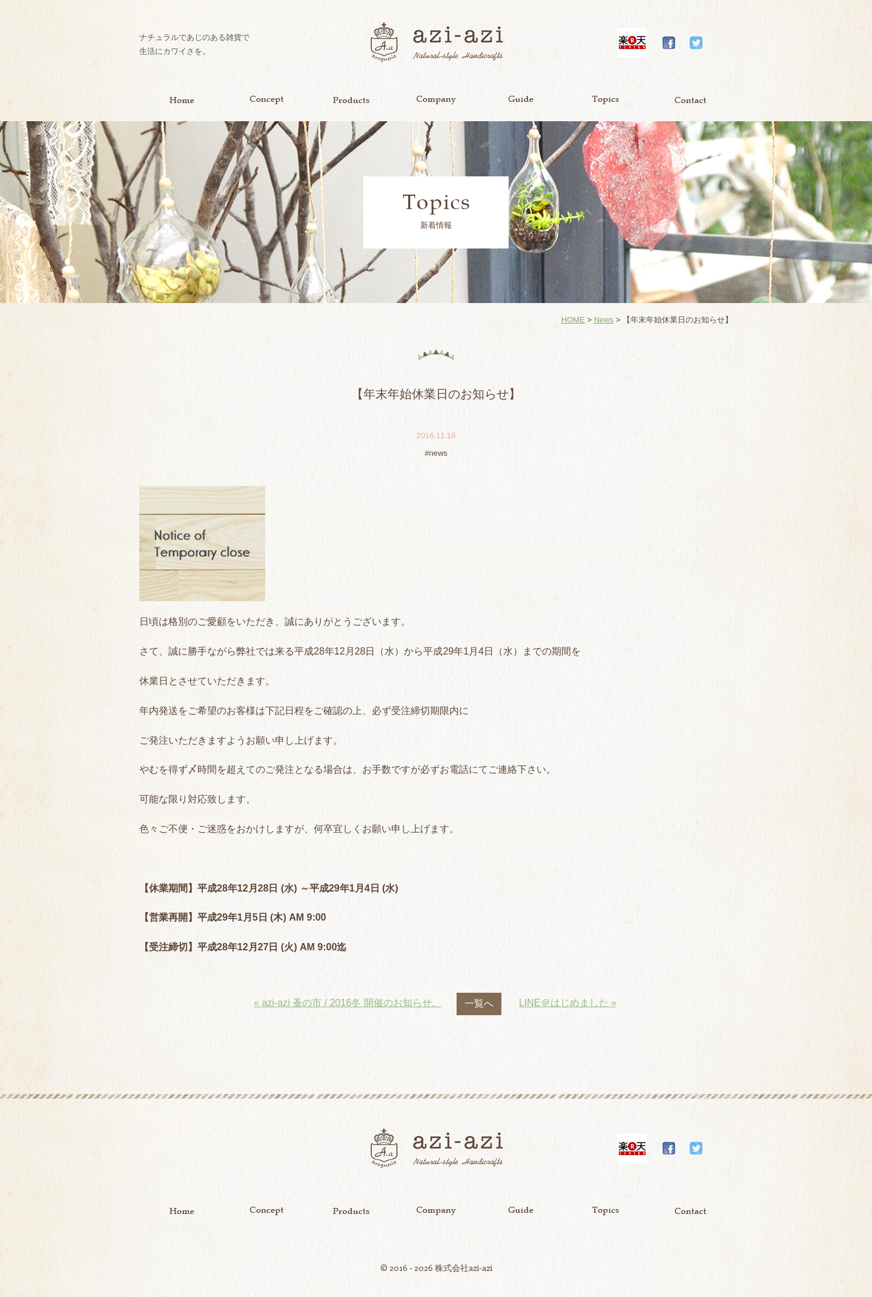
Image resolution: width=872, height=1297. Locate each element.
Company (436, 100)
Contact (690, 100)
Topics (605, 100)
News (604, 319)
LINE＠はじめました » (567, 1003)
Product (351, 100)
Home (181, 100)
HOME (573, 319)
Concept (266, 100)
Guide (520, 100)
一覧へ (479, 1003)
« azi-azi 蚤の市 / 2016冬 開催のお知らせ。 (347, 1003)
